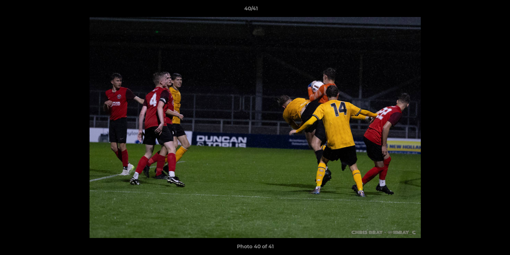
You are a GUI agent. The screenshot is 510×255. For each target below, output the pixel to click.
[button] (480, 10)
